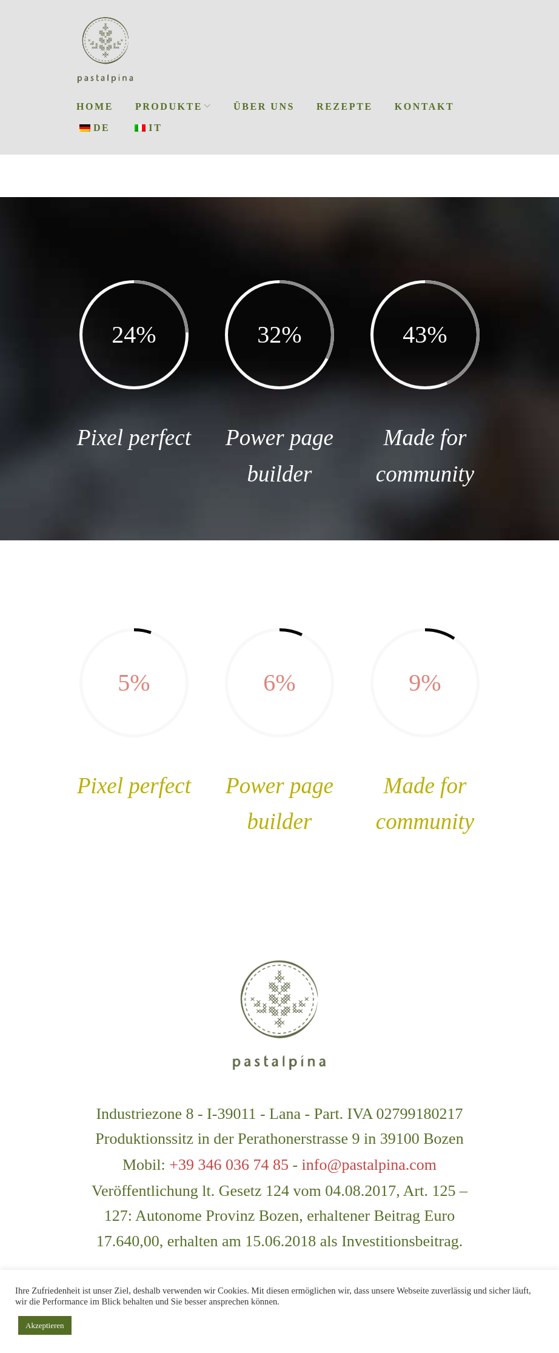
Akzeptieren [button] (44, 1325)
